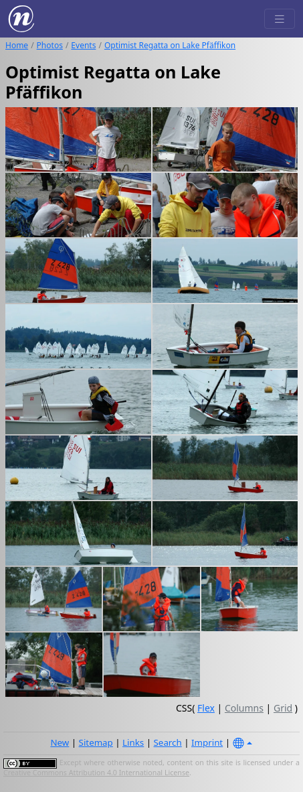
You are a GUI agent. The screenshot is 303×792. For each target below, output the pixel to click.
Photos (50, 45)
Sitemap (96, 742)
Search (168, 742)
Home (16, 45)
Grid (283, 708)
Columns (244, 708)
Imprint (207, 742)
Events (83, 45)
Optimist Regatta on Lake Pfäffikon (169, 45)
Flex (206, 708)
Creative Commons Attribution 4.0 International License (96, 772)
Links (133, 742)
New (59, 742)
